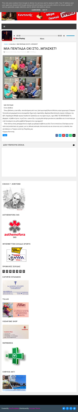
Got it (44, 10)
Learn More (36, 10)
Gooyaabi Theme (34, 408)
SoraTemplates (14, 408)
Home (6, 44)
